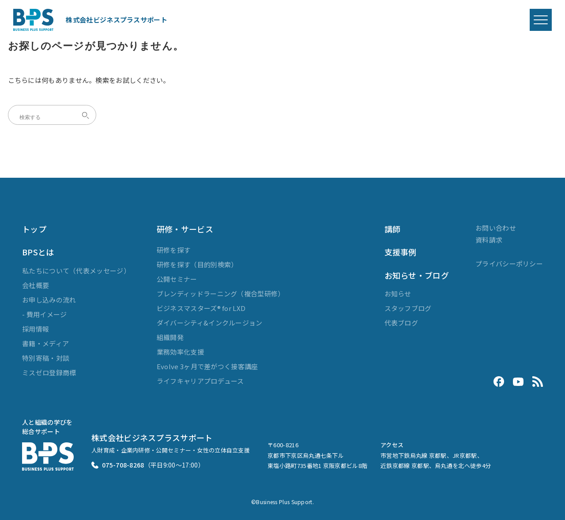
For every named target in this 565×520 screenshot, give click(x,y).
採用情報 (35, 328)
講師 (392, 229)
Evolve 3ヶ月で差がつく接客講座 (207, 366)
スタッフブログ (408, 308)
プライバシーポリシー (509, 263)
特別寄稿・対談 (45, 358)
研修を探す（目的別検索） (197, 264)
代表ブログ (401, 322)
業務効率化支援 (180, 351)
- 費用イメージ (44, 314)
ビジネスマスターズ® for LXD (201, 308)
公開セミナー (177, 279)
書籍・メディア (45, 343)
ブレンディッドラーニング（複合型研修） (221, 293)
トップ (34, 229)
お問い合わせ (495, 227)
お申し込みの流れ (49, 299)
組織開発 (170, 337)
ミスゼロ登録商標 (49, 372)
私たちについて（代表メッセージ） (76, 270)
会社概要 (35, 285)
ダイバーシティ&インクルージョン (210, 322)
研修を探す (174, 249)
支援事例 (400, 252)
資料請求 (488, 239)
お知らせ (397, 293)
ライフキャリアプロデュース (200, 380)
